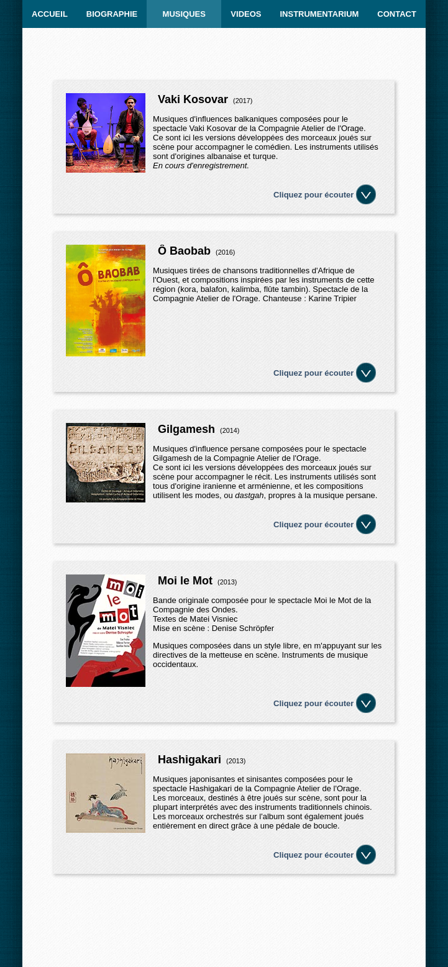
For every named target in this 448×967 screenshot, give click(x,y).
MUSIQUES (184, 14)
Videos (246, 14)
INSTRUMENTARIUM (319, 14)
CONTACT (396, 14)
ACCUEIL (50, 14)
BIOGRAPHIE (111, 14)
